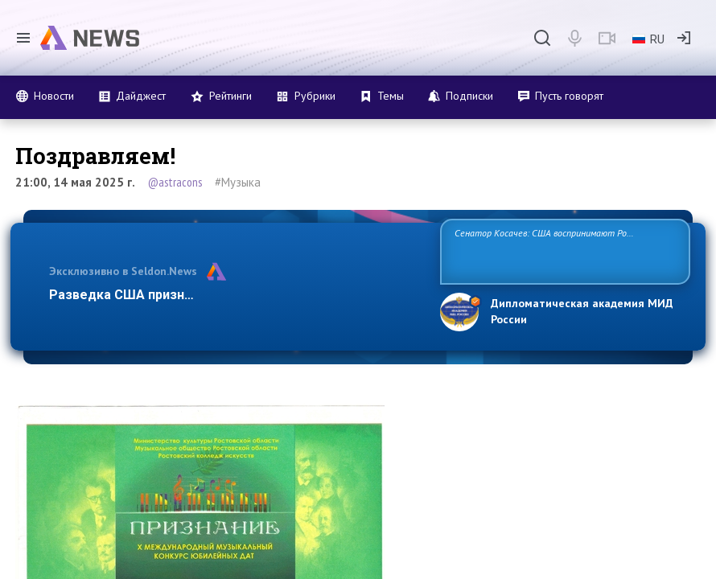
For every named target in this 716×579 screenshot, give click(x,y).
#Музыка (238, 182)
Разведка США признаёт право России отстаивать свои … (233, 294)
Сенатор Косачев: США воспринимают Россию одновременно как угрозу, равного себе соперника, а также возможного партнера (561, 250)
